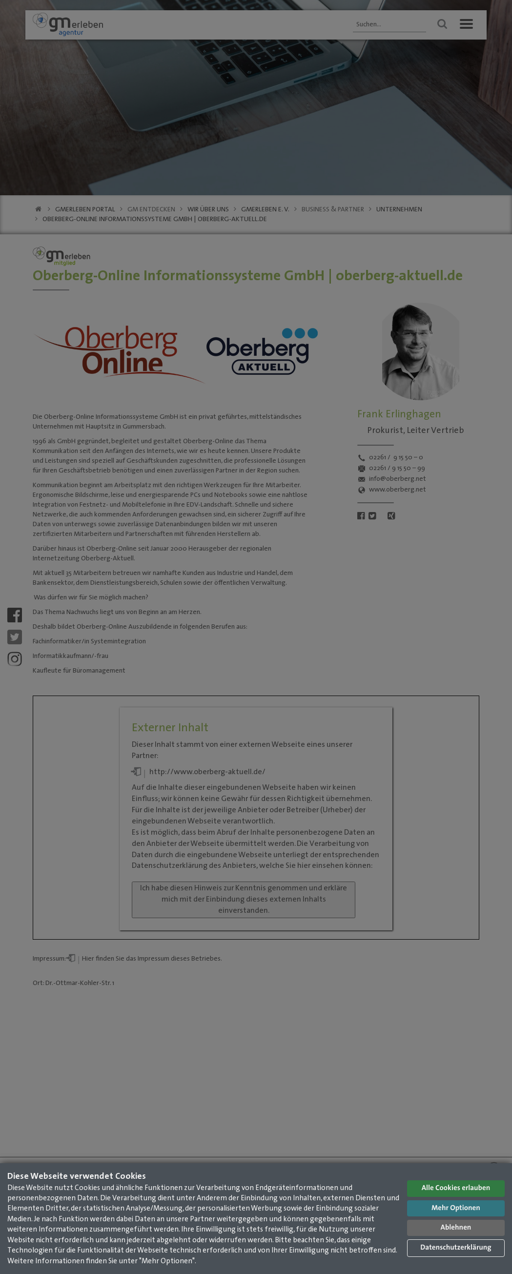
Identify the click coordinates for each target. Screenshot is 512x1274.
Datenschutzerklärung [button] (455, 1248)
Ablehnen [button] (456, 1228)
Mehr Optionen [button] (455, 1208)
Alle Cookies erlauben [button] (456, 1188)
